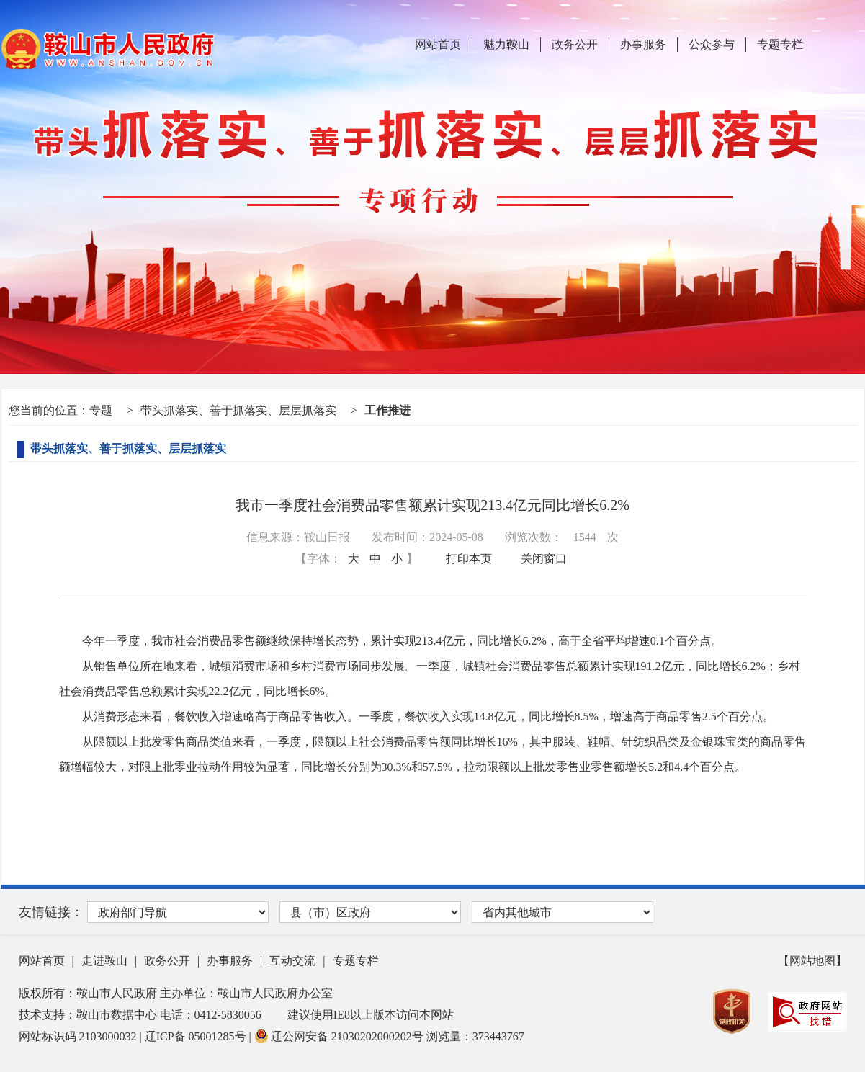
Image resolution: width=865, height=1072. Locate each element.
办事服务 (643, 44)
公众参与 (712, 44)
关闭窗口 (544, 559)
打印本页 (469, 559)
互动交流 (292, 961)
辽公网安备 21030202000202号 (340, 1036)
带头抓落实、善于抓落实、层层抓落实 (238, 410)
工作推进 (387, 410)
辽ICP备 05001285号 (197, 1036)
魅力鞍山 (506, 44)
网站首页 (438, 44)
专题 (100, 410)
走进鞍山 (104, 961)
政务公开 (575, 44)
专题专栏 (780, 44)
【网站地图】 (812, 961)
